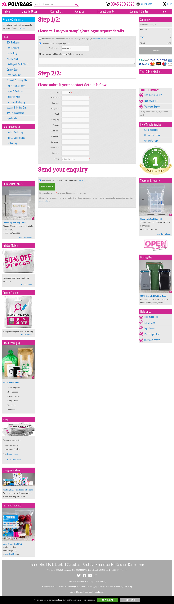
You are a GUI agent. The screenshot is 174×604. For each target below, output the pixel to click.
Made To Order (29, 11)
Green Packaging (11, 343)
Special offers (13, 118)
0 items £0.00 (146, 4)
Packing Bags (13, 47)
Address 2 (55, 136)
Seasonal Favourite (150, 180)
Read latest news (14, 460)
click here (21, 28)
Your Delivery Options (151, 71)
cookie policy (60, 600)
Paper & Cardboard (15, 91)
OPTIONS (130, 600)
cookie (80, 180)
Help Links (145, 311)
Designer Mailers (11, 470)
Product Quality (104, 564)
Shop (7, 11)
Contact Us (56, 11)
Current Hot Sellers (13, 184)
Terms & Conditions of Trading (80, 581)
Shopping (145, 19)
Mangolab (80, 592)
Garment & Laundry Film (17, 80)
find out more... (27, 284)
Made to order (56, 564)
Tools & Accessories (15, 112)
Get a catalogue (151, 140)
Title (57, 92)
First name (55, 97)
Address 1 (55, 131)
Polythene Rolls (13, 96)
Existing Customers (13, 19)
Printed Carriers (11, 293)
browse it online (99, 39)
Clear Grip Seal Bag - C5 (151, 219)
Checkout (155, 51)
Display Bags (12, 69)
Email (57, 114)
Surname (55, 103)
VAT (142, 37)
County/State (54, 147)
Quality (105, 11)
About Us (79, 11)
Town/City (55, 142)
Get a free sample (151, 129)
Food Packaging (13, 75)
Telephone (55, 108)
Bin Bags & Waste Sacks (18, 64)
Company (55, 120)
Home (33, 564)
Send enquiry (47, 187)
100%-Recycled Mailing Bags (153, 296)
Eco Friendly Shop (11, 382)
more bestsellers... (26, 238)
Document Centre (126, 564)
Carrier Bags (12, 53)
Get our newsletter (152, 135)
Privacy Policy (100, 581)
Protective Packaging (16, 102)
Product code (54, 48)
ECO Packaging (13, 42)
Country (56, 158)
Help (163, 11)
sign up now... (12, 454)
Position (56, 125)
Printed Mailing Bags (16, 137)
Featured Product (12, 505)
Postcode (55, 153)
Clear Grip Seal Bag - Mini (14, 222)
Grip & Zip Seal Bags (16, 85)
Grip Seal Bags (11, 554)
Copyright (46, 587)
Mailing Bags (12, 58)
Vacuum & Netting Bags (17, 107)
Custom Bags (12, 143)
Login (169, 4)
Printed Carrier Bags (15, 132)
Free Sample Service (150, 124)
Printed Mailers (10, 245)
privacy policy (44, 201)
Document (138, 11)
